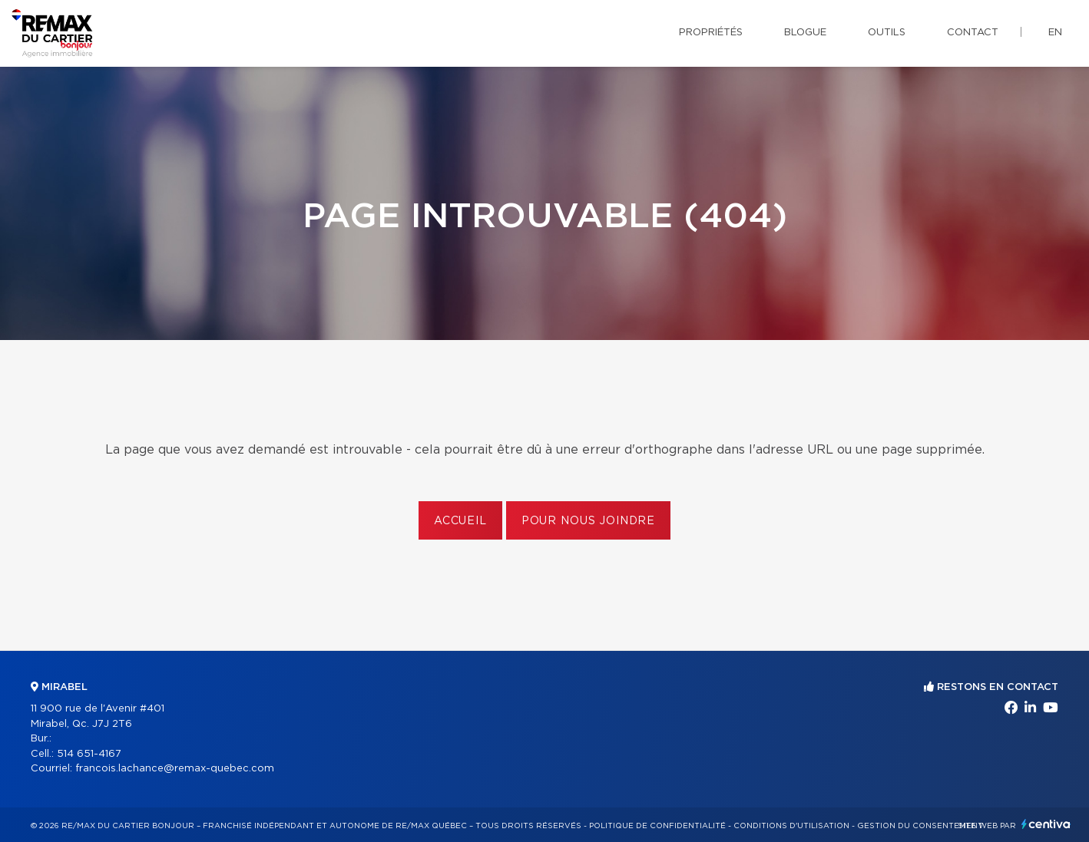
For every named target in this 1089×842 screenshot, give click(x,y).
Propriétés (711, 33)
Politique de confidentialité (657, 826)
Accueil (460, 521)
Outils (886, 33)
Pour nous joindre (588, 521)
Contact (972, 33)
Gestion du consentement (920, 826)
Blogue (805, 33)
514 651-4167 (89, 754)
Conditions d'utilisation (791, 826)
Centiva (1046, 824)
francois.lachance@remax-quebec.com (174, 769)
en (1055, 33)
